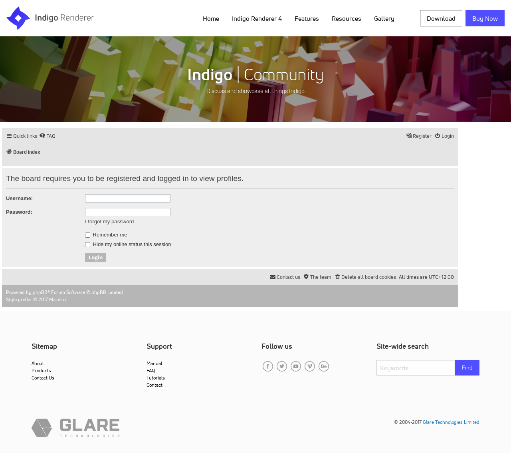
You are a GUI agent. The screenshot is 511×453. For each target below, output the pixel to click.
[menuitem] (47, 136)
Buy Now (485, 18)
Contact (154, 384)
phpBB (40, 292)
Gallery (384, 18)
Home (211, 18)
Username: (19, 198)
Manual (154, 363)
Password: (19, 212)
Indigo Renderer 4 (257, 18)
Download (441, 18)
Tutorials (156, 377)
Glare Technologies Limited (451, 422)
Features (307, 18)
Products (41, 370)
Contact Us (43, 377)
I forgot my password (109, 222)
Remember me (106, 235)
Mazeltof (58, 299)
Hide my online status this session (128, 244)
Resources (346, 18)
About (38, 363)
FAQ (151, 370)
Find (467, 367)
